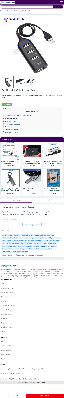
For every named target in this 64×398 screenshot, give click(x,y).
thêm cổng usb (6, 243)
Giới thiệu (16, 200)
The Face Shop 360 (18, 379)
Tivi (1, 341)
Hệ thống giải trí (11, 11)
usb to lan (36, 246)
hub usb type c (50, 238)
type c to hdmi (48, 240)
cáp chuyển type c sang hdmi (36, 238)
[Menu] (61, 2)
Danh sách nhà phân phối (8, 310)
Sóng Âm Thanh (40, 382)
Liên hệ (2, 331)
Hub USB (27, 11)
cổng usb (53, 246)
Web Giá (32, 379)
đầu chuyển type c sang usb (10, 240)
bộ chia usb (29, 246)
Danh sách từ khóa (6, 314)
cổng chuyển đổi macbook (9, 238)
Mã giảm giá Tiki (5, 318)
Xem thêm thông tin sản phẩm (32, 225)
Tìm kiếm (58, 7)
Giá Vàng (26, 379)
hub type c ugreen (7, 235)
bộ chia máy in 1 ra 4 (27, 235)
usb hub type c (38, 243)
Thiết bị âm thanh (6, 350)
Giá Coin (37, 379)
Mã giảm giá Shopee (6, 327)
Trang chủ (2, 11)
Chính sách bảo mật (6, 288)
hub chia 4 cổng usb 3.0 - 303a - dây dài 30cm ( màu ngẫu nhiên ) (33, 249)
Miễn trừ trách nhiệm (7, 297)
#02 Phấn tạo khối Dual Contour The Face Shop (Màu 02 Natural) (25, 255)
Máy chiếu (3, 359)
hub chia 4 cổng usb (8, 249)
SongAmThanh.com (29, 382)
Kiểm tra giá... (7, 104)
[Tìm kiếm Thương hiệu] (27, 6)
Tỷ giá (11, 379)
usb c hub (58, 238)
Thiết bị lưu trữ (5, 354)
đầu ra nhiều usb (45, 246)
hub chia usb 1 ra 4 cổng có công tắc (22, 243)
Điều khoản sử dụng (6, 292)
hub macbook (22, 238)
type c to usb (23, 240)
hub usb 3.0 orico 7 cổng (9, 246)
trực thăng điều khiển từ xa (20, 251)
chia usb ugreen (6, 251)
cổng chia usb (52, 243)
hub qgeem (21, 246)
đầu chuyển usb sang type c (42, 235)
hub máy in (17, 235)
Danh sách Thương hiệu (8, 305)
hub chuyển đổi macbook (35, 240)
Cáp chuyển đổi (20, 11)
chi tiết (47, 200)
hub (53, 235)
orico (45, 243)
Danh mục (3, 301)
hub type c (56, 240)
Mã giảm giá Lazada (6, 323)
